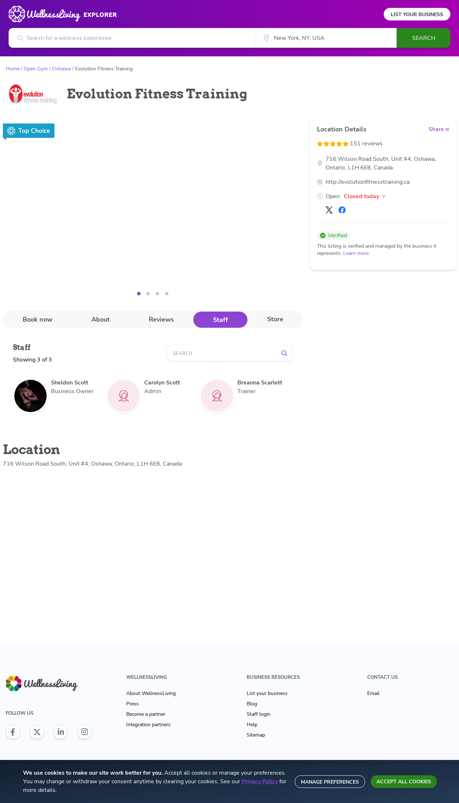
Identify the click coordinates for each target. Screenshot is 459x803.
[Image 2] (157, 293)
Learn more (356, 253)
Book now (37, 319)
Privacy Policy (260, 781)
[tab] (37, 319)
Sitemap (256, 735)
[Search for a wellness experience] (132, 38)
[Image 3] (167, 293)
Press (132, 703)
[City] (326, 38)
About (100, 319)
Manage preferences (330, 782)
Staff (220, 320)
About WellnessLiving (151, 693)
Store (275, 319)
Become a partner (145, 714)
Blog (252, 703)
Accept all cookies (404, 781)
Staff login (258, 714)
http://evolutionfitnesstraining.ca (368, 182)
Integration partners (148, 724)
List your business (267, 693)
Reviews (161, 319)
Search (423, 38)
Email (373, 693)
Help (252, 724)
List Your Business (417, 14)
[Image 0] (139, 293)
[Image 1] (148, 293)
